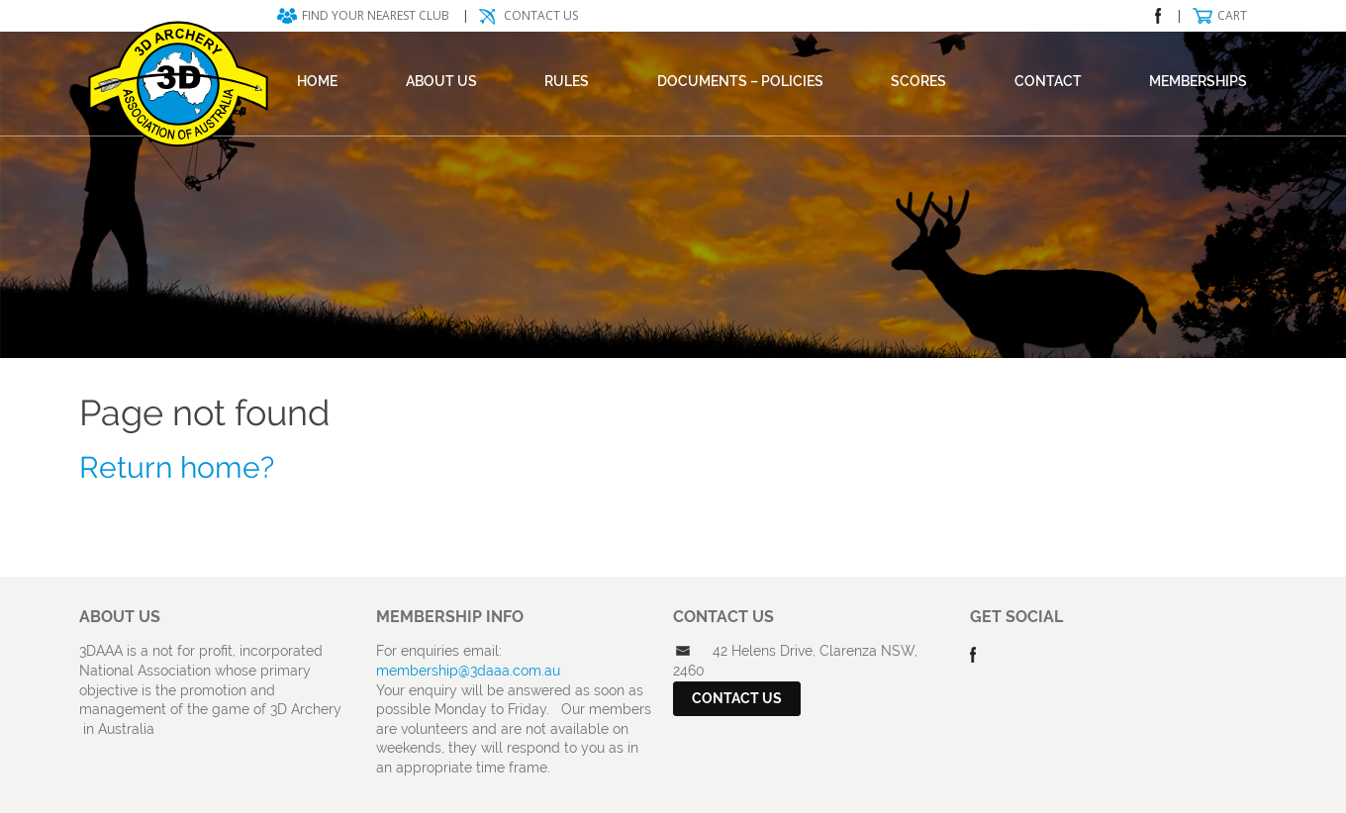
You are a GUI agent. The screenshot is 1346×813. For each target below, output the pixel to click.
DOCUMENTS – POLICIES (740, 81)
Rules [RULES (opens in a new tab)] (566, 81)
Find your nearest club (375, 15)
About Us (441, 81)
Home (317, 81)
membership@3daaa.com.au (468, 670)
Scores (918, 81)
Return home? (176, 467)
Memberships (1198, 81)
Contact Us (541, 15)
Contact (1048, 81)
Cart (1232, 15)
